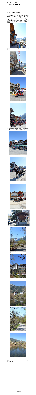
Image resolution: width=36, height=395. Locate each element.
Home (10, 7)
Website (19, 7)
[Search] (28, 2)
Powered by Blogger (18, 391)
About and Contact (15, 7)
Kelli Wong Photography (14, 3)
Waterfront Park (15, 18)
